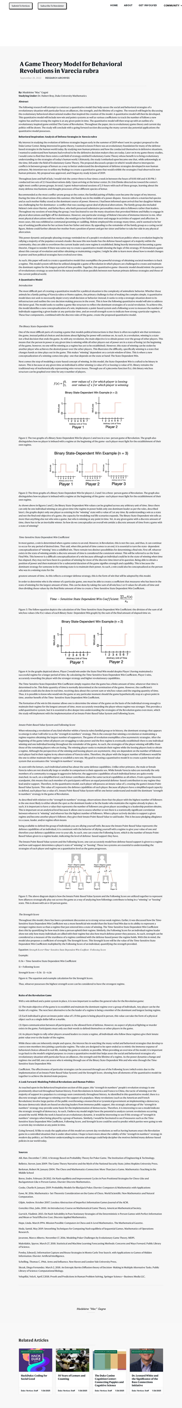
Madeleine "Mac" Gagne (91, 1309)
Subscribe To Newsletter (52, 5)
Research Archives (57, 78)
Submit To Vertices (21, 5)
